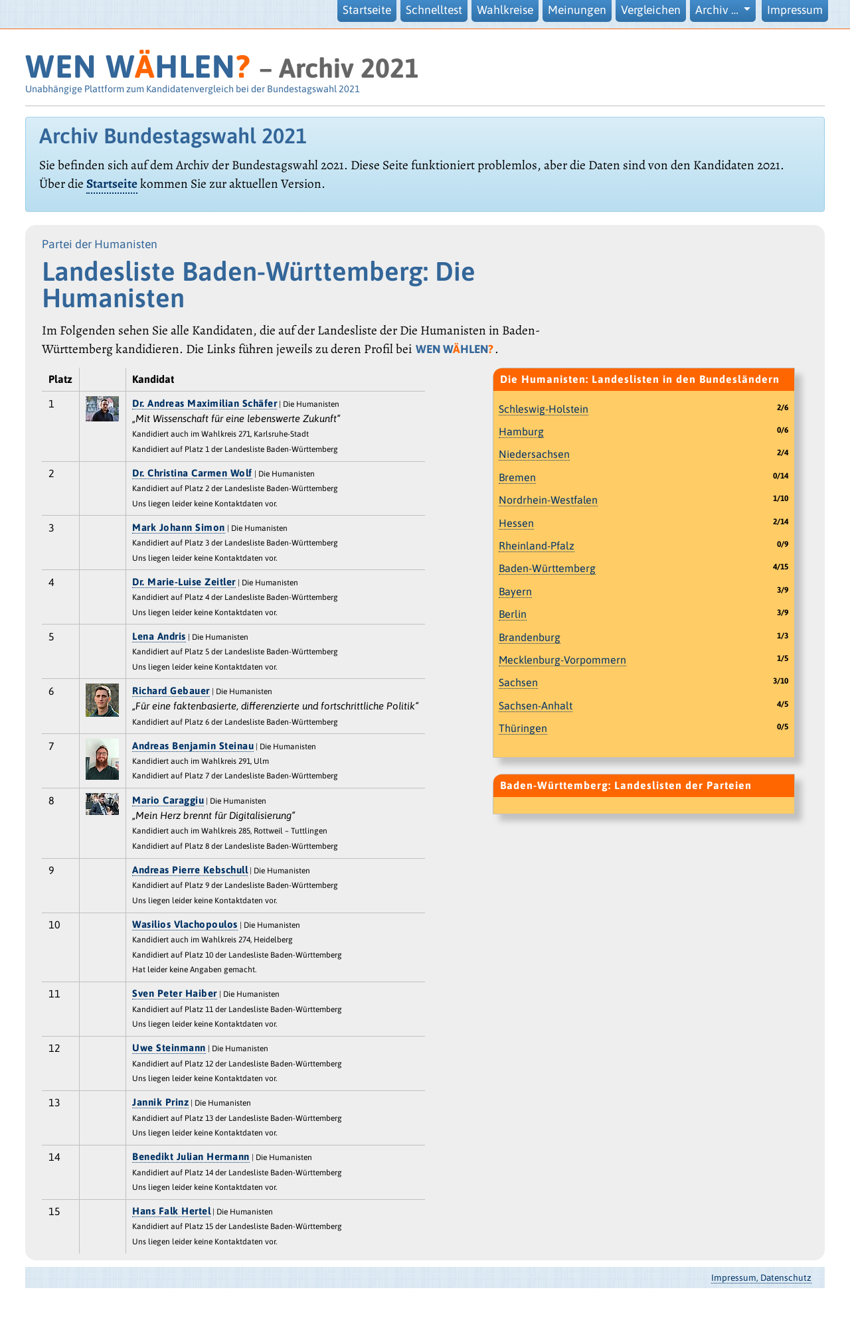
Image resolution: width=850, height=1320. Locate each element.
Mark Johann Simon (178, 527)
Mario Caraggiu (168, 800)
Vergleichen (651, 10)
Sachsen (518, 682)
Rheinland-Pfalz (536, 545)
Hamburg (521, 431)
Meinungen (577, 10)
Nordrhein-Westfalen (548, 500)
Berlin (513, 614)
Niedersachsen (534, 454)
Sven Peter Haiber (174, 993)
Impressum (795, 10)
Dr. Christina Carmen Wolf (192, 472)
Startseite (367, 10)
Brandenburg (529, 637)
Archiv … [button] (718, 10)
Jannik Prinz (160, 1102)
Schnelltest (434, 10)
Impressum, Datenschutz (761, 1277)
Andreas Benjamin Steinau (193, 745)
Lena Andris (159, 636)
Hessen (516, 523)
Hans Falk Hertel (171, 1210)
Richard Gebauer (171, 690)
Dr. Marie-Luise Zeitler (184, 581)
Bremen (517, 477)
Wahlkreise (505, 10)
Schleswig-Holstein (543, 409)
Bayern (515, 591)
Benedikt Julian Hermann (191, 1156)
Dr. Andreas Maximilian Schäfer (204, 403)
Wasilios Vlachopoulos (185, 924)
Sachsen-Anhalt (535, 705)
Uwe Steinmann (169, 1047)
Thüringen (523, 728)
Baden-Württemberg (547, 568)
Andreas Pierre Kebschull (190, 869)
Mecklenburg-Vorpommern (562, 660)
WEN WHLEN (137, 66)
